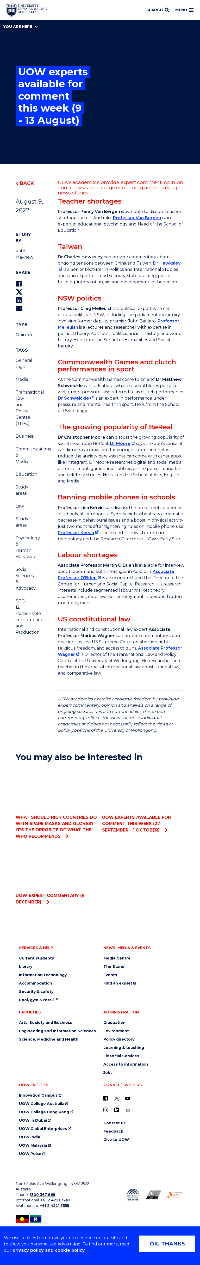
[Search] (158, 10)
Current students (36, 958)
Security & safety (36, 991)
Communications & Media (23, 455)
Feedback (113, 1131)
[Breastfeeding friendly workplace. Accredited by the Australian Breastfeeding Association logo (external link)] (174, 1194)
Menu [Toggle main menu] (184, 10)
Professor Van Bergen (137, 217)
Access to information (125, 1064)
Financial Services (121, 1056)
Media (22, 379)
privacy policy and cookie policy (48, 1250)
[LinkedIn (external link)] (117, 1110)
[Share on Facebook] (19, 284)
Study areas (22, 490)
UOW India (29, 1137)
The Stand (113, 966)
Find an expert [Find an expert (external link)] (117, 983)
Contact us (114, 1123)
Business (23, 436)
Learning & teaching (123, 1048)
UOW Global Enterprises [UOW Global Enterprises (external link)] (43, 1129)
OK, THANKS (167, 1243)
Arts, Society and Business (45, 1022)
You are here (20, 26)
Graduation (114, 1022)
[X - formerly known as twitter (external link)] (117, 1098)
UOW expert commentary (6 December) (57, 875)
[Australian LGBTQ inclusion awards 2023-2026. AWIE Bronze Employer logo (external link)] (153, 1194)
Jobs (108, 1073)
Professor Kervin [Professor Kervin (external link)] (76, 532)
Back (27, 183)
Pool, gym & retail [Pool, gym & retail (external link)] (36, 1000)
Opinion (23, 334)
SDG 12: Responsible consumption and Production (23, 616)
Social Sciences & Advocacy (23, 579)
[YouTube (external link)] (128, 1098)
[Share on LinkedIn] (19, 300)
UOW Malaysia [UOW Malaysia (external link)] (33, 1145)
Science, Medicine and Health (48, 1039)
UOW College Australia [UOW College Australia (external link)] (41, 1104)
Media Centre (116, 958)
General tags (23, 363)
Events (110, 975)
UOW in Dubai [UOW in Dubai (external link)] (33, 1120)
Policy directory (118, 1039)
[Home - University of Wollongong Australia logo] (27, 10)
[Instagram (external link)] (106, 1110)
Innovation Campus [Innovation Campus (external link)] (38, 1095)
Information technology (43, 975)
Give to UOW (116, 1140)
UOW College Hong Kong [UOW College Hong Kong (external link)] (44, 1112)
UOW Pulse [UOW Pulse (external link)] (30, 1154)
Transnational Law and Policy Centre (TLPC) (23, 408)
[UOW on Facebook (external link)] (106, 1098)
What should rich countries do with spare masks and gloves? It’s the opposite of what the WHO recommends (57, 802)
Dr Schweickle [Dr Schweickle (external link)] (73, 398)
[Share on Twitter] (19, 292)
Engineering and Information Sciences (57, 1031)
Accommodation (35, 983)
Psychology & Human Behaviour (23, 547)
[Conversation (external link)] (128, 1110)
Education (23, 474)
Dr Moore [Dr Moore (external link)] (120, 443)
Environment (116, 1031)
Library (25, 966)
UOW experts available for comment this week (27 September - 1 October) (143, 799)
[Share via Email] (19, 308)
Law (20, 506)
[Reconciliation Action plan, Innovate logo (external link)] (133, 1194)
